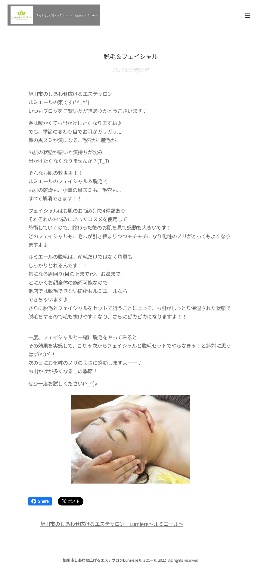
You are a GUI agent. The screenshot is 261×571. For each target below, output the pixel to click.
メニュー (247, 15)
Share (40, 501)
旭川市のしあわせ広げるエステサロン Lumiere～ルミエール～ (112, 523)
